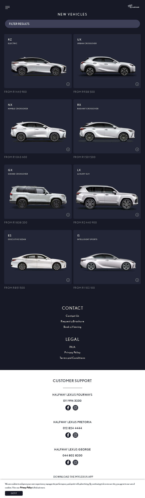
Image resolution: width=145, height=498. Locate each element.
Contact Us (72, 315)
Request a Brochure (72, 321)
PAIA (72, 347)
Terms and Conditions (72, 357)
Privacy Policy (26, 487)
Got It (14, 493)
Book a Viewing (72, 326)
